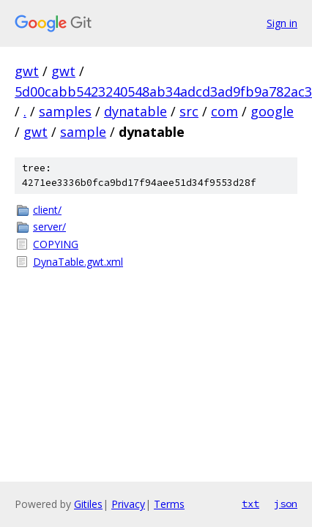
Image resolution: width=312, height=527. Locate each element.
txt (250, 503)
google (272, 111)
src (188, 111)
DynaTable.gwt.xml (78, 262)
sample (83, 132)
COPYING (55, 244)
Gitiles (88, 504)
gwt (27, 71)
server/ (49, 226)
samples (65, 111)
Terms (169, 504)
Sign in (282, 23)
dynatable (135, 111)
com (224, 111)
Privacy (128, 504)
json (285, 503)
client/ (47, 210)
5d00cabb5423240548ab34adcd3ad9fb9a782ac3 (163, 91)
